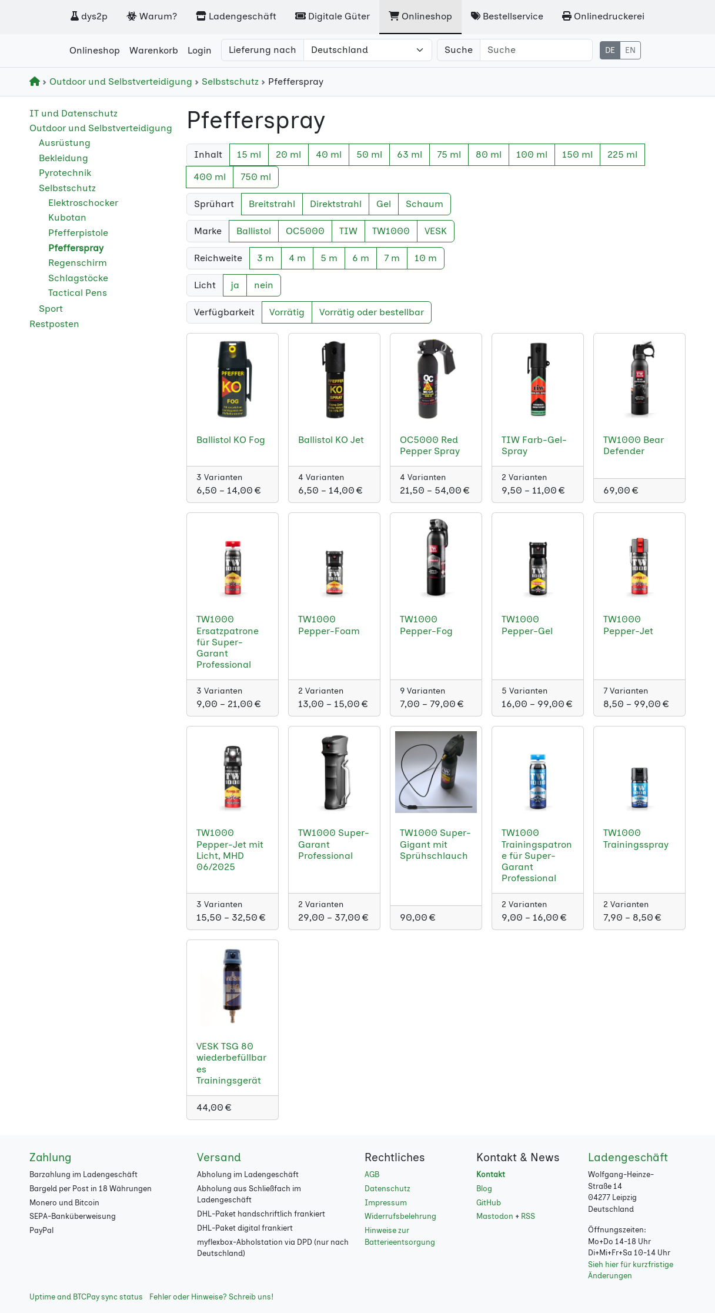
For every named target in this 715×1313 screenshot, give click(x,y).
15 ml (249, 154)
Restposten (54, 323)
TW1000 (391, 230)
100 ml (531, 154)
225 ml (622, 154)
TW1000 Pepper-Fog (426, 625)
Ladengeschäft (236, 16)
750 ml (255, 176)
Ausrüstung (65, 142)
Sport (51, 308)
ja (234, 285)
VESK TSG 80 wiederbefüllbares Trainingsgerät (231, 1063)
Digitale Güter (332, 16)
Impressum (386, 1202)
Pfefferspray (75, 248)
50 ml (369, 154)
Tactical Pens (77, 292)
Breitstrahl (272, 203)
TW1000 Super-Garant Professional (333, 844)
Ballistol (253, 230)
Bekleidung (63, 158)
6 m (360, 258)
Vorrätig (287, 312)
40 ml (329, 154)
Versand (219, 1157)
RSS (528, 1216)
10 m (426, 258)
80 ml (489, 154)
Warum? (151, 16)
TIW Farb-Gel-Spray (534, 445)
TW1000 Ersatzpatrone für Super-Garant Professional (227, 642)
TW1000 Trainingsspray (636, 838)
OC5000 (305, 230)
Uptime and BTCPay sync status (86, 1296)
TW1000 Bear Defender (633, 445)
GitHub (488, 1202)
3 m (265, 258)
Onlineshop (420, 16)
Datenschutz (387, 1188)
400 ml (209, 176)
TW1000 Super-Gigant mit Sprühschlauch (435, 844)
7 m (392, 258)
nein (263, 285)
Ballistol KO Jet (331, 439)
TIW (348, 230)
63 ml (409, 154)
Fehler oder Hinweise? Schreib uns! (211, 1296)
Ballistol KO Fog (230, 439)
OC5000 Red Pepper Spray (430, 445)
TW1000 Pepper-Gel (527, 625)
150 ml (577, 154)
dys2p (89, 16)
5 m (329, 258)
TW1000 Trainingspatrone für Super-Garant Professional (537, 855)
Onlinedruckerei (603, 16)
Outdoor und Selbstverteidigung (118, 81)
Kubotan (67, 217)
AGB (372, 1174)
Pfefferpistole (78, 232)
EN (630, 50)
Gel (383, 203)
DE (610, 50)
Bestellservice (507, 16)
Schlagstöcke (78, 278)
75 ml (449, 154)
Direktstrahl (336, 203)
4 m (297, 258)
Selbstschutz (228, 81)
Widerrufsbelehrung (400, 1216)
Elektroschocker (83, 202)
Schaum (424, 203)
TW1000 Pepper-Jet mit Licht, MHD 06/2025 (229, 849)
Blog (484, 1188)
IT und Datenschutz (73, 113)
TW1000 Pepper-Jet (628, 625)
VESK (436, 230)
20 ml (288, 154)
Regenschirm (77, 262)
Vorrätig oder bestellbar (371, 312)
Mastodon (494, 1216)
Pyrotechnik (65, 172)
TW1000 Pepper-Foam (329, 625)
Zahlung (50, 1157)
